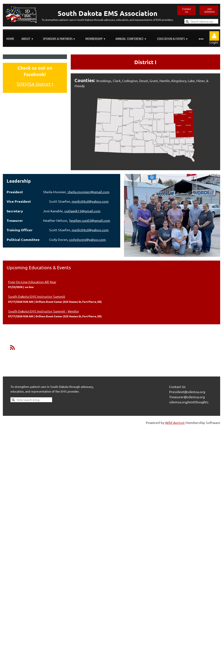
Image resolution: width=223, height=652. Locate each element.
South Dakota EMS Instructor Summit (36, 296)
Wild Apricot (175, 423)
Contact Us (186, 10)
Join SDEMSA (209, 10)
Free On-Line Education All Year (32, 282)
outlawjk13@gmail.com (82, 211)
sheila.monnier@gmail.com (88, 192)
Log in (214, 36)
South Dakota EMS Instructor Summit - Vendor (43, 311)
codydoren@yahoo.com (87, 239)
